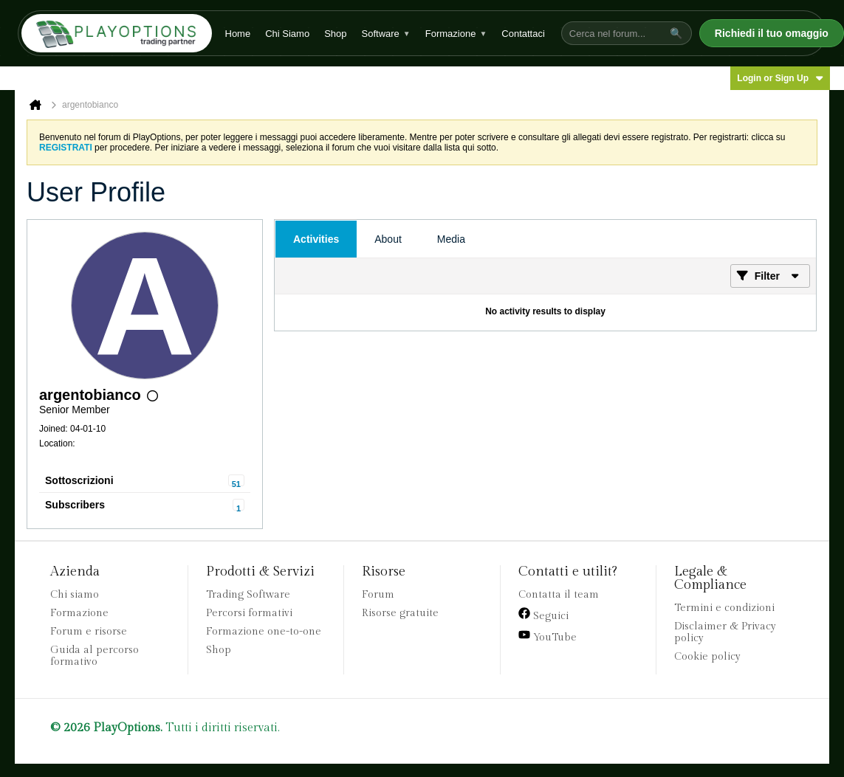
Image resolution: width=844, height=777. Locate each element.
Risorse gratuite (400, 613)
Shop (335, 33)
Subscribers (75, 505)
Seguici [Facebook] (543, 614)
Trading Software (248, 595)
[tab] (316, 239)
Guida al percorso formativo (94, 656)
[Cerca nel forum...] (613, 33)
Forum (378, 595)
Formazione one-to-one (263, 632)
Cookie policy (707, 657)
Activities (316, 239)
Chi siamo (74, 595)
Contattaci (523, 33)
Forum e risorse (88, 632)
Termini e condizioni (724, 608)
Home (238, 33)
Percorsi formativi (249, 613)
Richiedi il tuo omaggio (771, 33)
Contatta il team (558, 595)
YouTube (547, 636)
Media (451, 239)
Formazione (456, 33)
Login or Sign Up (780, 78)
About (388, 239)
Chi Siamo (287, 33)
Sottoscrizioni (79, 480)
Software (386, 33)
